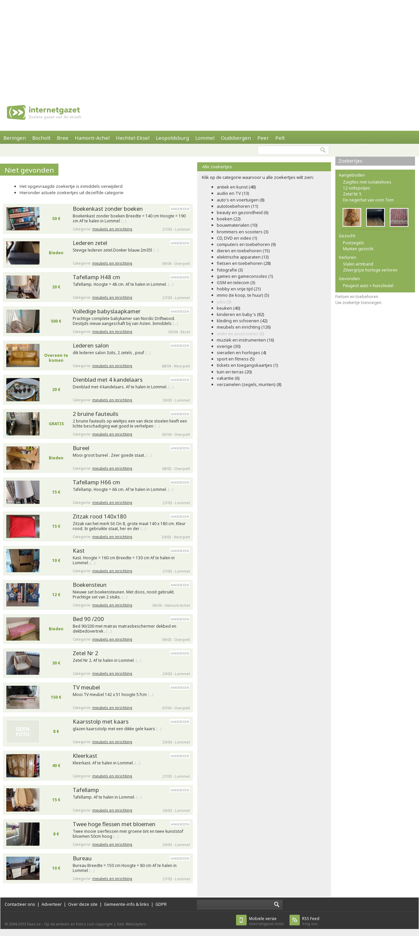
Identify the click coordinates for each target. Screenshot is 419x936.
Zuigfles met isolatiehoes (367, 182)
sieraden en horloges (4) (241, 352)
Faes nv (34, 923)
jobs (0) (224, 302)
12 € (56, 594)
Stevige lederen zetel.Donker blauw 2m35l (115, 250)
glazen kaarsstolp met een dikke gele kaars (117, 729)
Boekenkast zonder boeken (108, 208)
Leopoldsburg (172, 137)
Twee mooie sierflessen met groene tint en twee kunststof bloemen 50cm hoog (128, 834)
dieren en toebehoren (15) (243, 251)
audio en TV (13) (233, 193)
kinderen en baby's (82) (240, 314)
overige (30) (229, 346)
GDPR (161, 904)
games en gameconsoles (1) (245, 276)
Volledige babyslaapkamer (107, 311)
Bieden (56, 253)
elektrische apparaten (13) (243, 257)
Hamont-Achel (92, 137)
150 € (56, 697)
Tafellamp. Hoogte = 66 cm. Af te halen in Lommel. (123, 489)
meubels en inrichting (112, 228)
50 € (56, 218)
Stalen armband (358, 264)
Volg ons (310, 921)
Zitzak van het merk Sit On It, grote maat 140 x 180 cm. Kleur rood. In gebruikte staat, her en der (129, 526)
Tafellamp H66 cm (96, 482)
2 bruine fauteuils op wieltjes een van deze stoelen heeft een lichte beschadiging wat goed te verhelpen (130, 424)
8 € (56, 731)
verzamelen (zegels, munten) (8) (249, 384)
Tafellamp (86, 790)
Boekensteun (90, 584)
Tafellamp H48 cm (96, 277)
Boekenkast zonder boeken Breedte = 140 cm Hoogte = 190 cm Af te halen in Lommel (129, 218)
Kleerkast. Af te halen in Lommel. (106, 763)
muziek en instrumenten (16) (245, 340)
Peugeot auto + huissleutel (368, 285)
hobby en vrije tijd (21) (239, 289)
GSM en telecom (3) (236, 282)
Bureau (82, 858)
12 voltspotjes (356, 188)
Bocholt (41, 137)
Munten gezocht (358, 249)
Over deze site (83, 904)
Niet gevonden (29, 170)
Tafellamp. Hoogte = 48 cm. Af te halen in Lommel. (123, 284)
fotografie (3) (230, 270)
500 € (56, 321)
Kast (79, 550)
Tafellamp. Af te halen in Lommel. (107, 797)
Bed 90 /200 (88, 619)
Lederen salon (91, 345)
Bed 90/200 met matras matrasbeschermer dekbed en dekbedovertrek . (124, 629)
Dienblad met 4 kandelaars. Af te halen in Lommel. (123, 387)
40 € (56, 765)
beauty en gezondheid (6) (243, 212)
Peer (263, 137)
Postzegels (353, 243)
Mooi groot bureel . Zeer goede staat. (112, 455)
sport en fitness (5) (236, 359)
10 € (56, 560)
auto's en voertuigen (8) (241, 200)
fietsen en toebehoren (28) (244, 263)
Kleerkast (85, 755)
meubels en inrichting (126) (244, 327)
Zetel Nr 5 (352, 194)
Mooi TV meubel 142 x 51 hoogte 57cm (113, 694)
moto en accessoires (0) (240, 334)
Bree (62, 137)
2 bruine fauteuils (95, 414)
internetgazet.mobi (266, 921)
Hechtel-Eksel (132, 137)
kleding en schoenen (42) (242, 321)
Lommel (204, 137)
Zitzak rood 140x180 (99, 516)
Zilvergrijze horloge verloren (370, 270)
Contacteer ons (20, 904)
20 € (56, 287)
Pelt (280, 137)
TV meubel (86, 687)
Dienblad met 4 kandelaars (107, 379)
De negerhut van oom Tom (368, 200)
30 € (56, 663)
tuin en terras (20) (234, 372)
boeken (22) (229, 219)
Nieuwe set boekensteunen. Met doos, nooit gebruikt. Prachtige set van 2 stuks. (124, 594)
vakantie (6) (228, 378)
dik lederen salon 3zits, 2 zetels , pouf (111, 352)
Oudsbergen (236, 137)
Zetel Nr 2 (85, 653)
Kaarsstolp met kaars (100, 721)
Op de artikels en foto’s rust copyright (78, 923)
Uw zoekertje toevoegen (358, 302)
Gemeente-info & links (126, 904)
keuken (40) (228, 308)
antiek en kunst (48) (236, 187)
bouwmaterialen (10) (237, 225)
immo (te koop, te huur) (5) (243, 295)
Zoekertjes (350, 161)
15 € (56, 492)
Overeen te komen (56, 357)
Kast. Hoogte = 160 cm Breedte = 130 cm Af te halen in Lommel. (124, 560)
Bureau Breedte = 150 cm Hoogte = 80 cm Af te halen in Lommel (125, 868)
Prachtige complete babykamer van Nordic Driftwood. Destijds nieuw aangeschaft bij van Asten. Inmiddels (125, 321)
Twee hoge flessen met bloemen (114, 824)
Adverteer (52, 904)
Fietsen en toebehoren (356, 296)
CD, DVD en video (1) (237, 238)
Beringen (14, 137)
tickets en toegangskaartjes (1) (247, 365)
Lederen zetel (90, 243)
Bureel (81, 448)
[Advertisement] (151, 46)
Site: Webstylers (131, 923)
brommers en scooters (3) (243, 232)
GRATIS (56, 424)
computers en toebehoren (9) (246, 244)
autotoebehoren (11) (237, 206)
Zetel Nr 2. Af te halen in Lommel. (107, 660)
